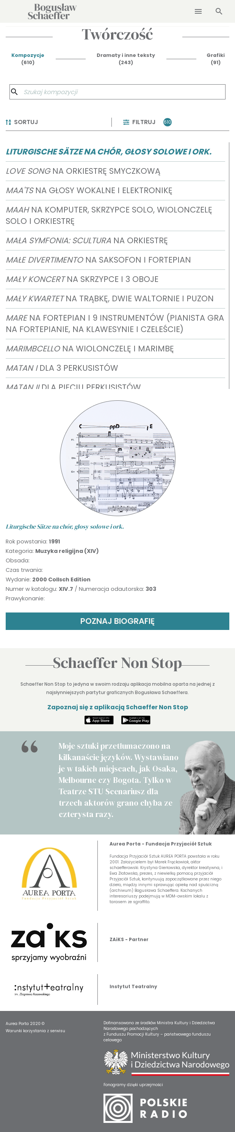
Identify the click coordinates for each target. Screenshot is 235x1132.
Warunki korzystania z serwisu (35, 1031)
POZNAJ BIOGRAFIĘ (117, 621)
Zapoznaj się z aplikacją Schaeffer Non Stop (117, 707)
